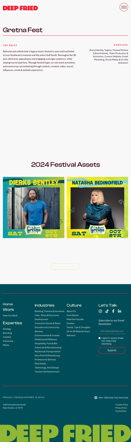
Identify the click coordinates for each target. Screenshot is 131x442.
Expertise (12, 323)
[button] (124, 7)
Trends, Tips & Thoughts (78, 327)
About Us (71, 311)
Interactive (8, 341)
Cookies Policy (121, 404)
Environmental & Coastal (47, 335)
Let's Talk (108, 305)
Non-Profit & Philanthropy (47, 355)
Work (8, 309)
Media (6, 345)
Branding (7, 333)
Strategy (7, 329)
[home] (20, 8)
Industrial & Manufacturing (48, 347)
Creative (7, 337)
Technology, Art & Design (47, 367)
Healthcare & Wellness (46, 339)
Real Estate (40, 363)
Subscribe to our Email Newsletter (111, 322)
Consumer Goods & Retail (47, 323)
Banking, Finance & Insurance (49, 311)
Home (8, 304)
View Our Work (10, 315)
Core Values (72, 315)
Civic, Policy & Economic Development (47, 317)
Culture (74, 305)
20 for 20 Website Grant (78, 331)
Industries (45, 305)
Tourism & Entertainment (47, 371)
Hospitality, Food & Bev (46, 343)
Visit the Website (65, 266)
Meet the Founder (75, 319)
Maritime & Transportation (48, 351)
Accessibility (120, 411)
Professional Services (45, 359)
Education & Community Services (47, 329)
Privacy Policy (121, 408)
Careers (70, 323)
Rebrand (71, 335)
